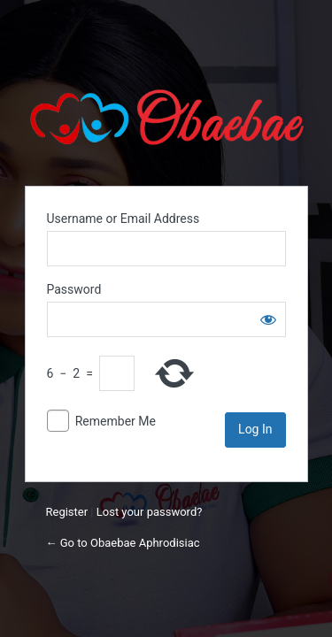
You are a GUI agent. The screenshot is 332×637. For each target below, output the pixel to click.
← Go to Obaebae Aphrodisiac (123, 542)
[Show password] (268, 319)
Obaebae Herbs (166, 117)
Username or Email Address (123, 218)
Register (67, 511)
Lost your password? (150, 511)
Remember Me (115, 421)
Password (74, 289)
